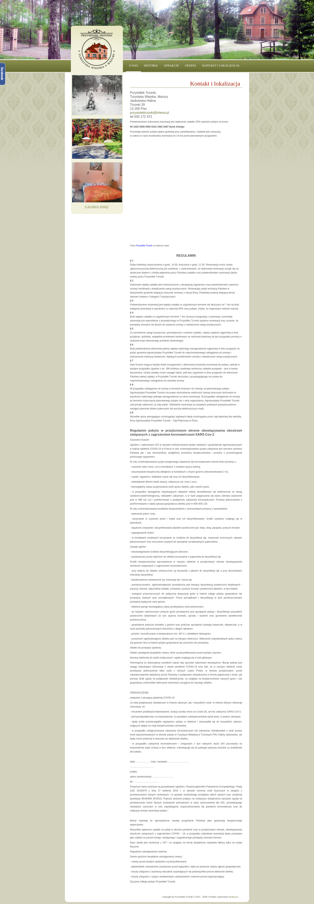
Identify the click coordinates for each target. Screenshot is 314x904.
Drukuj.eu (233, 897)
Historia (151, 65)
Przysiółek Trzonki (144, 245)
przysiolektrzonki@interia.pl (149, 112)
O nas (133, 65)
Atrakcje (171, 65)
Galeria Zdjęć (97, 207)
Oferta (190, 65)
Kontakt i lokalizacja (221, 65)
